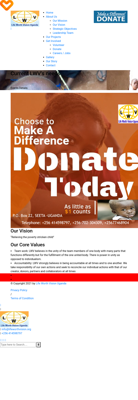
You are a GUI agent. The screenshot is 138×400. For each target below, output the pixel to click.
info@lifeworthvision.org (16, 329)
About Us (51, 16)
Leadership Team (63, 32)
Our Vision (59, 24)
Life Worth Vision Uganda (51, 283)
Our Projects (53, 37)
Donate (57, 49)
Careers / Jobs (62, 53)
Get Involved (53, 41)
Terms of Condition (22, 298)
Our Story (51, 61)
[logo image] (14, 319)
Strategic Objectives (65, 28)
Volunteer (58, 45)
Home (49, 12)
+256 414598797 (12, 333)
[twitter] (0, 340)
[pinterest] (3, 340)
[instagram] (5, 340)
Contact (51, 65)
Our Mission (60, 20)
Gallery (50, 57)
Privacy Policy (19, 290)
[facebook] (2, 340)
